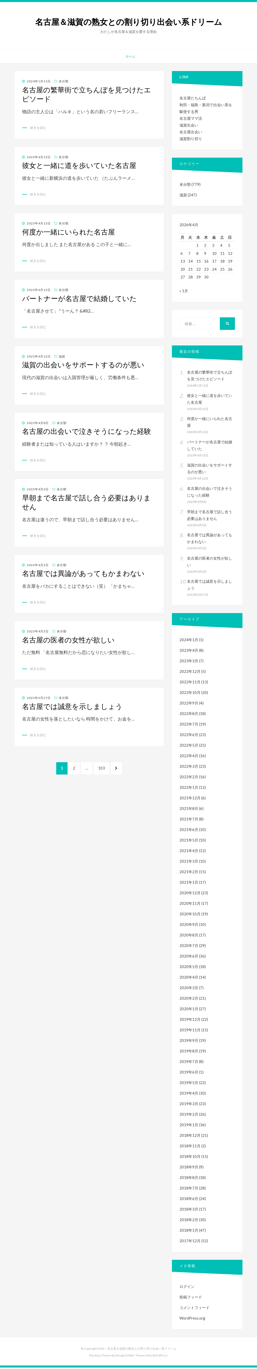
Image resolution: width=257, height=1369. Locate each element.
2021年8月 (188, 810)
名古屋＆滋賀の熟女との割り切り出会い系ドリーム (128, 22)
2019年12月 (190, 1021)
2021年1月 (188, 883)
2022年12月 (190, 673)
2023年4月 (188, 651)
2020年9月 (188, 926)
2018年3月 (188, 1210)
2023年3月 (188, 662)
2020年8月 (188, 936)
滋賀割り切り (190, 138)
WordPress (160, 1357)
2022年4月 (188, 757)
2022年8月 (188, 715)
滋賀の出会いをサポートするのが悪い (83, 364)
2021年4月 (188, 852)
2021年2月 (188, 873)
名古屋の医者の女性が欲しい (68, 639)
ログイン (187, 1288)
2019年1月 (188, 1126)
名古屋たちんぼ (192, 98)
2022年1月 (188, 789)
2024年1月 (188, 641)
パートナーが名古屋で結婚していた (79, 298)
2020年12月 (190, 894)
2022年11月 (190, 683)
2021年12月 (190, 799)
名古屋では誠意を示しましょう (72, 706)
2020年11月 (190, 905)
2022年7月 (188, 725)
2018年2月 (188, 1221)
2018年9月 (188, 1168)
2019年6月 (188, 1073)
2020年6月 (188, 957)
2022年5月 (188, 746)
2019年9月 (188, 1042)
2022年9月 (188, 704)
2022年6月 (188, 736)
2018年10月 (190, 1158)
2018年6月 (188, 1200)
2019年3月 (188, 1105)
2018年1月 (188, 1231)
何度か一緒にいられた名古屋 (68, 231)
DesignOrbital (124, 1357)
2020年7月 (188, 947)
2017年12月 (190, 1242)
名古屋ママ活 (190, 118)
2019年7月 (188, 1063)
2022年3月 (188, 767)
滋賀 (62, 356)
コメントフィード (194, 1309)
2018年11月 (190, 1147)
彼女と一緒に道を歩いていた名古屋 (79, 165)
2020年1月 (188, 1010)
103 (102, 770)
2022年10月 (190, 694)
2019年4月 (188, 1094)
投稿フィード (190, 1298)
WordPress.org (192, 1319)
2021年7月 (188, 820)
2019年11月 (190, 1031)
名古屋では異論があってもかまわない (83, 573)
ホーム (130, 56)
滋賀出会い (188, 125)
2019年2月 (188, 1115)
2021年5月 (188, 841)
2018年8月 (188, 1179)
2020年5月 (188, 968)
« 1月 (183, 292)
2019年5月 (188, 1084)
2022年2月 (188, 778)
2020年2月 (188, 999)
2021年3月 (188, 862)
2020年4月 (188, 978)
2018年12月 (190, 1137)
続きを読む (38, 128)
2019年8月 (188, 1052)
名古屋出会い (190, 132)
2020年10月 (190, 915)
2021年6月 (188, 831)
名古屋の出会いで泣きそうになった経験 (86, 431)
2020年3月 (188, 989)
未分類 (64, 81)
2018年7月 (188, 1189)
